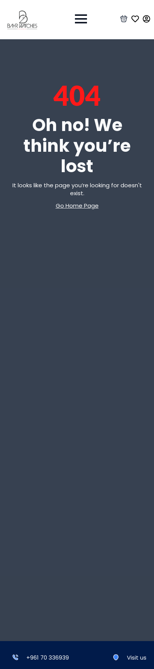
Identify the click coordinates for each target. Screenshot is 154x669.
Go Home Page (77, 206)
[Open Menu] (81, 19)
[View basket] (124, 19)
